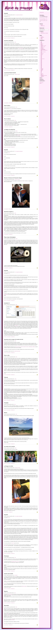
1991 (41, 67)
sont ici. (9, 16)
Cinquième (42, 69)
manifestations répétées (31, 346)
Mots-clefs (42, 36)
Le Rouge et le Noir (8, 466)
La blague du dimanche (9, 129)
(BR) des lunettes (24, 586)
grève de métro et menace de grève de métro (21, 346)
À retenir (42, 31)
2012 (41, 58)
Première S (42, 68)
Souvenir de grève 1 (8, 211)
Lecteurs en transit (17, 74)
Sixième (42, 70)
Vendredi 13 (7, 303)
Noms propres (42, 37)
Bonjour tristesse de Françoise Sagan (13, 177)
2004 (41, 63)
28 (45, 20)
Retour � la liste (42, 12)
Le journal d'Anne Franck (10, 72)
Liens (41, 77)
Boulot (41, 44)
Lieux (41, 38)
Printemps (6, 556)
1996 (41, 65)
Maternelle (42, 73)
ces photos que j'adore (17, 351)
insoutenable (12, 619)
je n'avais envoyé (20, 48)
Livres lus (42, 47)
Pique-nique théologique (10, 237)
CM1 (41, 71)
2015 (41, 56)
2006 (41, 62)
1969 (41, 74)
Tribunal (6, 377)
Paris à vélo (7, 355)
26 (43, 20)
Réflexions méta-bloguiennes (44, 50)
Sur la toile (15, 575)
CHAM (5, 325)
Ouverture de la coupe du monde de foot (13, 339)
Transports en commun (43, 45)
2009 (41, 60)
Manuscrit (42, 25)
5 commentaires (6, 234)
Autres (40, 83)
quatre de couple (10, 594)
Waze (8, 615)
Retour (5, 412)
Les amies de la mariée (9, 446)
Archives (42, 79)
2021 (41, 51)
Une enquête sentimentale (19, 151)
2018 (41, 54)
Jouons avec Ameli (8, 573)
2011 (41, 59)
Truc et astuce (7, 118)
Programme (42, 32)
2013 (41, 57)
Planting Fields (6, 294)
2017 (41, 55)
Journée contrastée (8, 40)
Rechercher (42, 28)
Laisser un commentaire (7, 175)
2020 (41, 52)
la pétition (16, 325)
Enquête (6, 13)
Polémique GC (42, 76)
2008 (41, 61)
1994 (41, 66)
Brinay (7, 613)
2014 (15, 42)
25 (42, 20)
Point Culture (7, 105)
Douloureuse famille (43, 49)
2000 (41, 64)
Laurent (11, 108)
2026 (41, 41)
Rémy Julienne (6, 545)
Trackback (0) (12, 175)
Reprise (6, 591)
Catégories (42, 40)
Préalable (6, 402)
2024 (41, 42)
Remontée (6, 605)
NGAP (6, 583)
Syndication (42, 80)
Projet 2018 (42, 53)
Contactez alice (41, 82)
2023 (41, 43)
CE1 (41, 72)
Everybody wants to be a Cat (15, 561)
